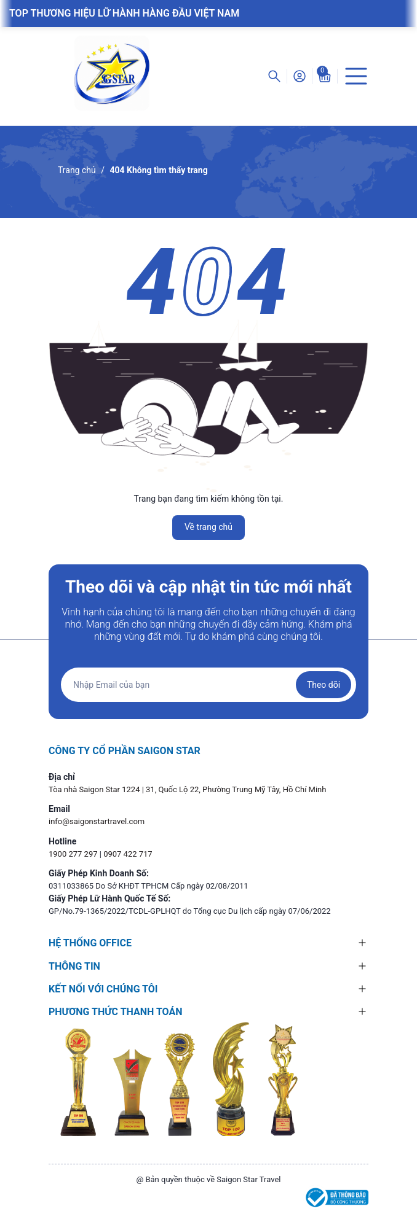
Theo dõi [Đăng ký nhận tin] (323, 685)
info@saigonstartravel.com (97, 821)
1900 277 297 (74, 854)
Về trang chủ (208, 527)
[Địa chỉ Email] (208, 685)
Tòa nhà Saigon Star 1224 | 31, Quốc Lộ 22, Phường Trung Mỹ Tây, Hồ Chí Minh (187, 789)
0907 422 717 (128, 854)
